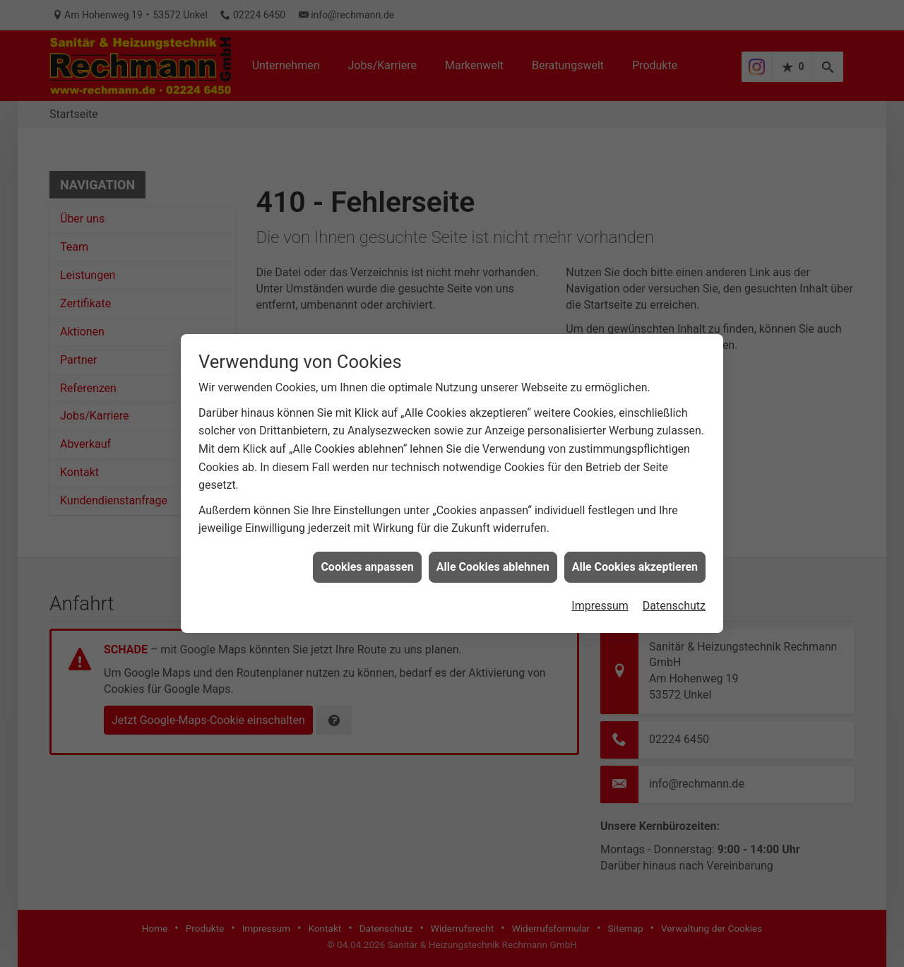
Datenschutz (674, 593)
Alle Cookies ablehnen (492, 554)
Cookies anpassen (367, 554)
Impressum (600, 593)
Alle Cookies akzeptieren (635, 554)
